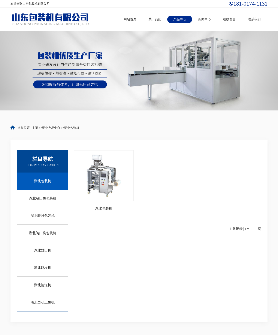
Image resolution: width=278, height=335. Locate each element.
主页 (35, 128)
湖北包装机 (71, 128)
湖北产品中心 (51, 128)
